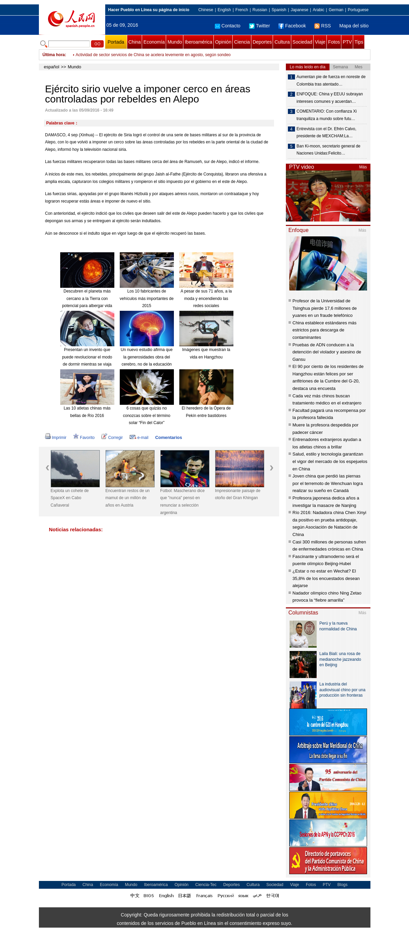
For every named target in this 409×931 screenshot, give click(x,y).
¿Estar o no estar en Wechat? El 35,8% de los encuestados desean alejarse (326, 578)
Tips (359, 42)
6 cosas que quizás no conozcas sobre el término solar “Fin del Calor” (146, 415)
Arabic (318, 9)
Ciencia (242, 42)
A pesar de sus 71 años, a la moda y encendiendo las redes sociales (206, 298)
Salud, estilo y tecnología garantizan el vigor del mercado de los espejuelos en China (330, 461)
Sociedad (302, 42)
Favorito (83, 437)
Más (363, 167)
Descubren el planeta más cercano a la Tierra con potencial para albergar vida (87, 298)
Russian (259, 9)
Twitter (259, 25)
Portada (116, 42)
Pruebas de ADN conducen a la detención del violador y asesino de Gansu (327, 352)
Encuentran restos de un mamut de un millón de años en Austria (128, 498)
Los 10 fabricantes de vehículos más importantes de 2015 (147, 298)
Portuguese (358, 9)
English (224, 9)
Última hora (54, 54)
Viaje (320, 42)
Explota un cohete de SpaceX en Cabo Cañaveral (70, 498)
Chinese (205, 9)
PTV (347, 42)
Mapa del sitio (353, 25)
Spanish (279, 9)
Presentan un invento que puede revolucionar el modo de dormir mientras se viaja (87, 357)
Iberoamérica (198, 42)
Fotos (334, 42)
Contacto (228, 25)
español (52, 66)
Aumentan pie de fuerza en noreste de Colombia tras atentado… (331, 80)
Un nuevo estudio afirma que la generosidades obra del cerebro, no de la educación (147, 357)
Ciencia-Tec (206, 884)
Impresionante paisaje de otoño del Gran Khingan (237, 494)
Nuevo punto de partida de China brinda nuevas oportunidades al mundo (141, 51)
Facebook (292, 25)
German (336, 9)
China (135, 42)
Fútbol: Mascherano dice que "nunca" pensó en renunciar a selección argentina (182, 501)
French (241, 9)
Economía (154, 42)
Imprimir (55, 437)
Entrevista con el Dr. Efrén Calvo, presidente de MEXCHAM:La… (327, 132)
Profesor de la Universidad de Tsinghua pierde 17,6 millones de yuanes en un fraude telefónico (325, 308)
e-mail (139, 437)
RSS (322, 25)
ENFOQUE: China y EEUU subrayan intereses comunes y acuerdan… (330, 98)
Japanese (299, 9)
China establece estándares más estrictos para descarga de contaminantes (325, 330)
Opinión (223, 42)
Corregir (112, 437)
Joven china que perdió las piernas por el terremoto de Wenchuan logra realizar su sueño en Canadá (328, 483)
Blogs (342, 884)
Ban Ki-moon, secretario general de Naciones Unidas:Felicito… (329, 150)
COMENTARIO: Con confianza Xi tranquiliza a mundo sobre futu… (327, 115)
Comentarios (168, 437)
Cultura (282, 42)
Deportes (262, 42)
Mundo (174, 42)
